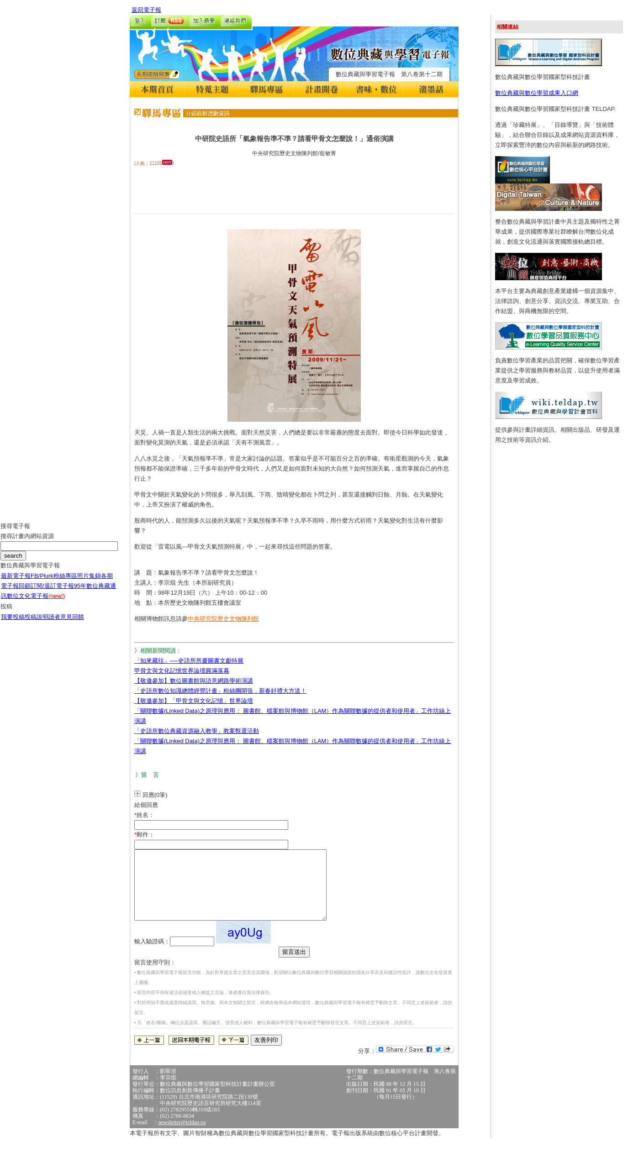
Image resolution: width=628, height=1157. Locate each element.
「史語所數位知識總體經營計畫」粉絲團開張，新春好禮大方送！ (220, 690)
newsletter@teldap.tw (182, 1136)
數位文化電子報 (36, 602)
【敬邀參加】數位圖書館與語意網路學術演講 (193, 680)
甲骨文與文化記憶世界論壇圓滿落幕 (181, 670)
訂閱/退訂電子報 (52, 592)
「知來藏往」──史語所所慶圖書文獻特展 (188, 660)
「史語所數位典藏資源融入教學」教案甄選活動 (196, 731)
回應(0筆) (155, 794)
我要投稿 (13, 623)
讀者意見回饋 (66, 623)
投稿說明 (36, 623)
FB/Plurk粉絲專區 (54, 582)
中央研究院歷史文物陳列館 (223, 618)
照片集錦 (89, 582)
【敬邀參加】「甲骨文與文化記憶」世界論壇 (193, 700)
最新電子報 (16, 582)
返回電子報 (146, 9)
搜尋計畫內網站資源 (27, 542)
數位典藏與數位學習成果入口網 (536, 92)
